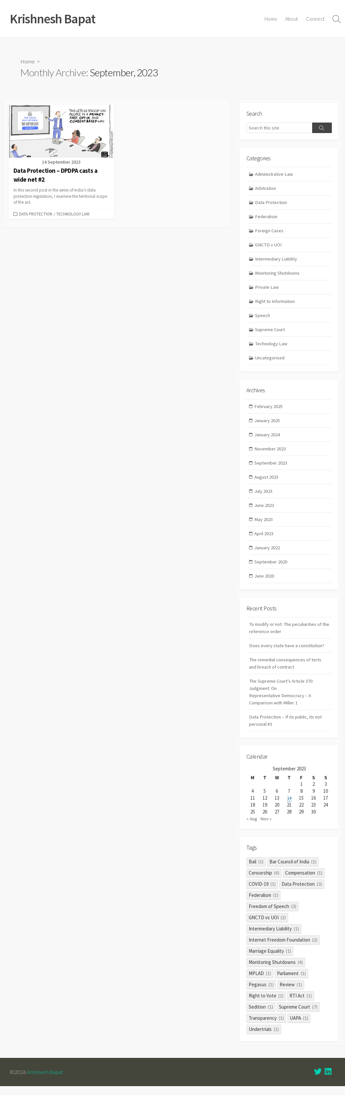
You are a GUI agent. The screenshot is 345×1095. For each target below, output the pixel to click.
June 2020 (265, 581)
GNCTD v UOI (269, 246)
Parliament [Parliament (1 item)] (291, 982)
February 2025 (269, 409)
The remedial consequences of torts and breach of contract (286, 669)
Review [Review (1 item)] (291, 993)
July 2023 (264, 495)
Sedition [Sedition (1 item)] (261, 1015)
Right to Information (276, 303)
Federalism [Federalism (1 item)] (263, 904)
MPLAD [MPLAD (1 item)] (260, 982)
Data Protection (35, 214)
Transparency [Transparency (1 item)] (266, 1026)
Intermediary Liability (276, 260)
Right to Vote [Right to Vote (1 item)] (266, 1004)
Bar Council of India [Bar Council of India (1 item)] (292, 870)
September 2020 (271, 567)
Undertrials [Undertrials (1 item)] (264, 1038)
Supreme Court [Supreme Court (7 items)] (298, 1015)
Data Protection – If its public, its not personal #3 (287, 728)
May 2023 (264, 524)
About (291, 19)
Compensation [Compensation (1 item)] (303, 881)
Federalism (266, 218)
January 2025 (268, 424)
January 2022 (268, 552)
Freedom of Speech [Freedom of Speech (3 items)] (272, 915)
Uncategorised (270, 360)
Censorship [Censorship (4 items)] (264, 881)
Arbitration (266, 189)
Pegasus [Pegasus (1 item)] (261, 993)
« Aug (252, 827)
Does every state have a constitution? (288, 652)
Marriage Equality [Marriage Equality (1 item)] (270, 959)
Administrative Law (274, 174)
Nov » (266, 827)
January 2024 (268, 438)
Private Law (267, 289)
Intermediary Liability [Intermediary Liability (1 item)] (274, 937)
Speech (263, 317)
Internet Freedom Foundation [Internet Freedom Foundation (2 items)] (283, 948)
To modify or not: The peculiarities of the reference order (287, 633)
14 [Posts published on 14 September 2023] (289, 806)
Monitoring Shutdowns (278, 275)
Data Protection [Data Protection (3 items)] (302, 892)
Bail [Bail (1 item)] (256, 870)
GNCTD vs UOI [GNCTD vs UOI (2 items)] (267, 926)
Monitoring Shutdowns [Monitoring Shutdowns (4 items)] (276, 971)
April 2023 (264, 538)
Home (270, 19)
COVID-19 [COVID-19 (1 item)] (262, 892)
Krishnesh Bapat (45, 1080)
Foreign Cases (270, 232)
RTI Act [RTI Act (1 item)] (300, 1004)
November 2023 (270, 452)
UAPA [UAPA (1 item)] (299, 1026)
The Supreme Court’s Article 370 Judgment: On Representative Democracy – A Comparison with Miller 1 (282, 698)
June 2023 (265, 509)
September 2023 (271, 467)
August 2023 (267, 481)
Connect (315, 19)
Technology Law (72, 214)
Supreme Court (271, 332)
